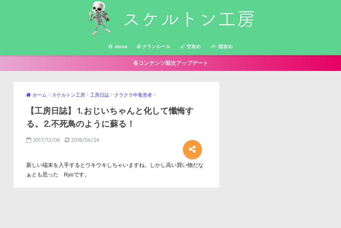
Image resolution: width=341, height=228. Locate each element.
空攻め (190, 46)
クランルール (153, 46)
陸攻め (221, 46)
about (117, 46)
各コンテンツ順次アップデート (170, 63)
